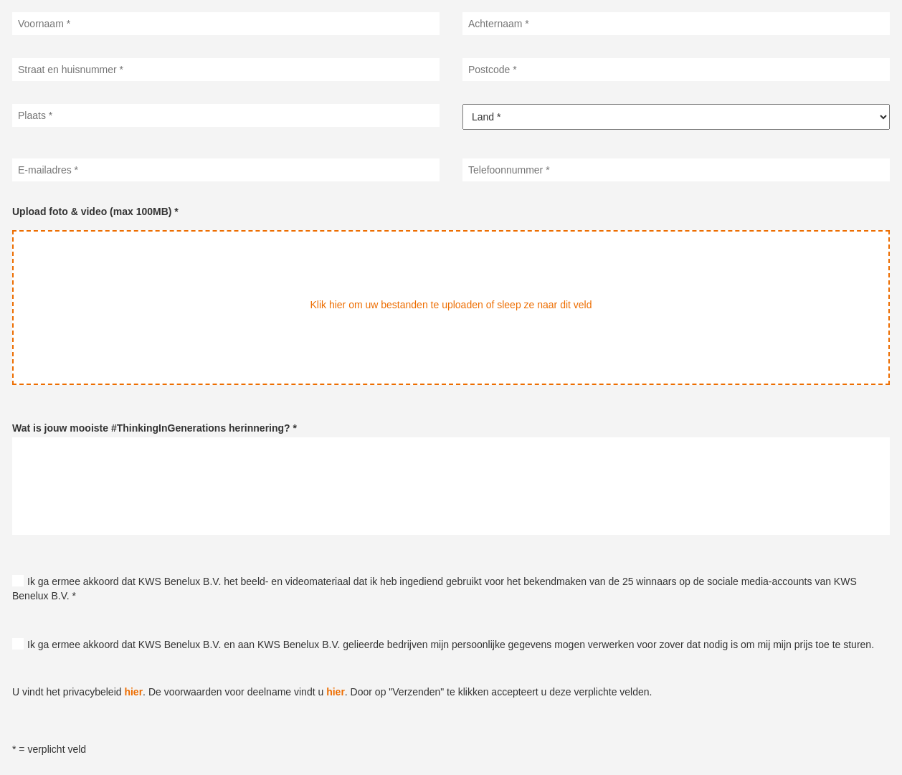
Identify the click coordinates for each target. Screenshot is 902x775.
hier (133, 692)
